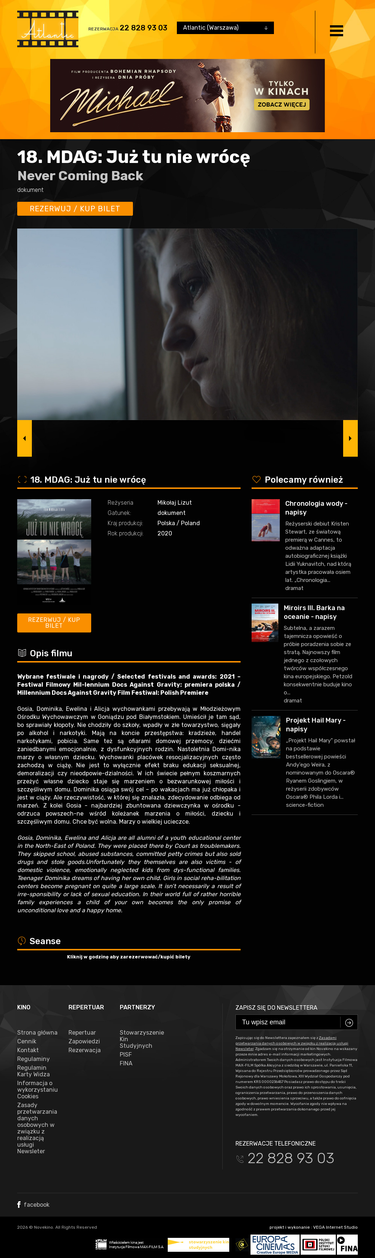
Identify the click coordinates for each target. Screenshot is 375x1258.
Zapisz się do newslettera (276, 1007)
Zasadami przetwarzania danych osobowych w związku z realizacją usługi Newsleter (291, 1043)
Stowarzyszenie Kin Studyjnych (140, 1039)
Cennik (26, 1041)
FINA (126, 1063)
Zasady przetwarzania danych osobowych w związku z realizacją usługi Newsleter (37, 1128)
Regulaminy (33, 1059)
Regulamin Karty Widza (33, 1071)
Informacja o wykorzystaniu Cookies (37, 1090)
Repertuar (82, 1032)
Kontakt (28, 1050)
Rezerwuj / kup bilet (75, 208)
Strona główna (37, 1032)
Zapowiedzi (84, 1041)
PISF (126, 1054)
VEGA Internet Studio (335, 1227)
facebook (33, 1204)
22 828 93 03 (143, 27)
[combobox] (225, 28)
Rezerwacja (84, 1050)
